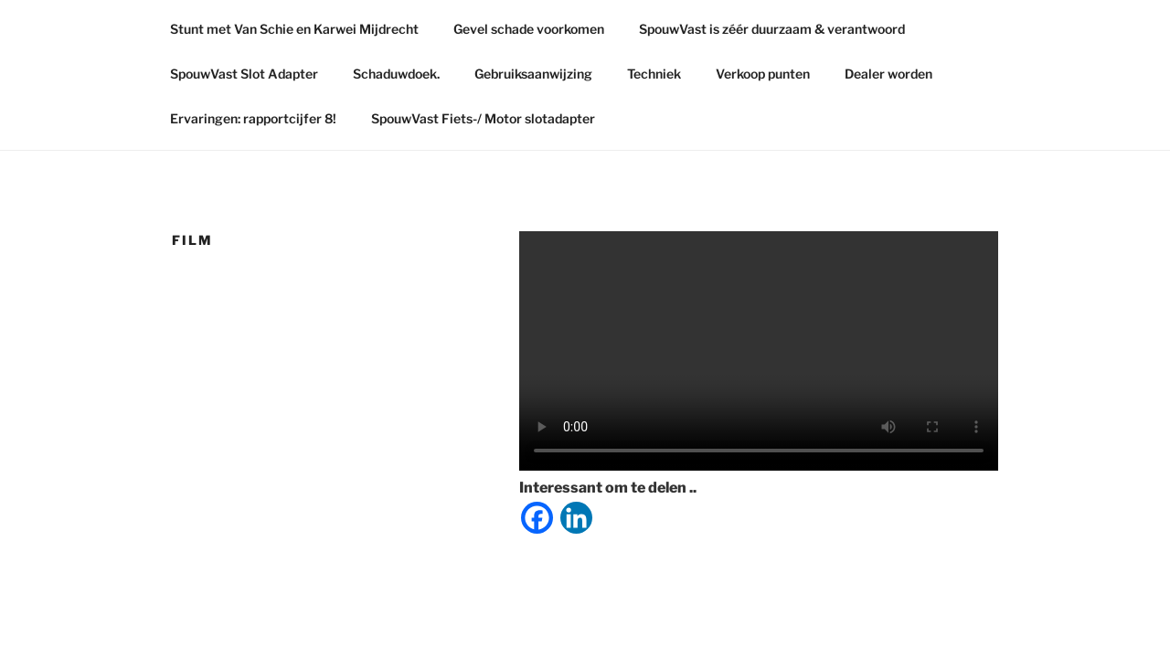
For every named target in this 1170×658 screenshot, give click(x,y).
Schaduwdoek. (396, 73)
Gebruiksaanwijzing (533, 73)
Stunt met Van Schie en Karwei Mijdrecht (294, 29)
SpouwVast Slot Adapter (244, 73)
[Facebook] (537, 518)
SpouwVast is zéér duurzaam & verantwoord (772, 29)
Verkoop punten (763, 73)
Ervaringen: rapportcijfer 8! (253, 118)
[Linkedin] (576, 518)
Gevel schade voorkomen (528, 29)
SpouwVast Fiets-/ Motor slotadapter (483, 118)
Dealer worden (888, 73)
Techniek (654, 73)
